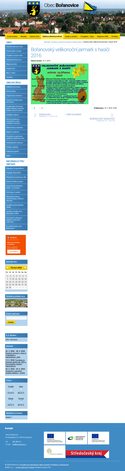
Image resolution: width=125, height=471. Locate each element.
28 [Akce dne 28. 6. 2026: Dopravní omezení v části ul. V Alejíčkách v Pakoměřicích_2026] (26, 284)
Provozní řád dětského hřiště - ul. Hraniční (14, 187)
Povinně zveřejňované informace (14, 101)
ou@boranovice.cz (19, 444)
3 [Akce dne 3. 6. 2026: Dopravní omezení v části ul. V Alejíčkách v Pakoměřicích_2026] (13, 276)
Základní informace (13, 87)
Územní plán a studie (13, 51)
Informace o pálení (13, 192)
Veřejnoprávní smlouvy (14, 143)
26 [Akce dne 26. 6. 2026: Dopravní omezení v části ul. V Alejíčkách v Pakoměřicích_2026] (19, 284)
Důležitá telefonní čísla (14, 47)
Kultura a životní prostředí (52, 36)
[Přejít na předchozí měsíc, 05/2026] (7, 267)
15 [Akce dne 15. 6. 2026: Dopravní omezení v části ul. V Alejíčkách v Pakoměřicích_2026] (7, 282)
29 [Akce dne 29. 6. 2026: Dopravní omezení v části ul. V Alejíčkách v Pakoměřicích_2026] (7, 287)
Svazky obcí (10, 68)
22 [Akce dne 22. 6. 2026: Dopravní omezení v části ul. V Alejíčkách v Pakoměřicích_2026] (7, 284)
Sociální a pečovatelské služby (14, 206)
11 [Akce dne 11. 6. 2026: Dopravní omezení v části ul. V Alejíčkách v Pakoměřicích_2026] (16, 279)
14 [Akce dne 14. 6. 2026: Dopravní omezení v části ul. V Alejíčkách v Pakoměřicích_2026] (26, 279)
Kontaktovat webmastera (29, 465)
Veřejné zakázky (12, 147)
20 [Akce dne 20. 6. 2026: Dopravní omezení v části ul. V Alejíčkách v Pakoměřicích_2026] (22, 282)
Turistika (9, 77)
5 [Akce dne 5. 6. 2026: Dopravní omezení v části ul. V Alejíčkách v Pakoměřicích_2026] (19, 276)
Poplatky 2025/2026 (13, 173)
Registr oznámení (12, 132)
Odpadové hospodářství (15, 168)
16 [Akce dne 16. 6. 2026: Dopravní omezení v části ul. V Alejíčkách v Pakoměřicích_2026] (10, 282)
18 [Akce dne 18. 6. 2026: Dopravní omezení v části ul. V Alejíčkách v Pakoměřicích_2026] (16, 282)
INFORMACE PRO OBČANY (15, 163)
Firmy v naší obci (13, 314)
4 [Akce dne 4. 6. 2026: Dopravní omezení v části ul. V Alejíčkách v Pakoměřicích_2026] (16, 276)
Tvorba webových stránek (24, 467)
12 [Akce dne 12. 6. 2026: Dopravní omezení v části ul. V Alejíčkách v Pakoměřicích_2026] (19, 279)
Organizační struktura (14, 96)
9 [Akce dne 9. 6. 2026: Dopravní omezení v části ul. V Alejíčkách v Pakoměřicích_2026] (10, 279)
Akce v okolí (10, 73)
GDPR (8, 156)
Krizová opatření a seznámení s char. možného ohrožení (13, 121)
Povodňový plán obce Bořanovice (14, 227)
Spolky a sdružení (71, 36)
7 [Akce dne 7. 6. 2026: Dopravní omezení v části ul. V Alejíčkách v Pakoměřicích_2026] (26, 276)
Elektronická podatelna (14, 128)
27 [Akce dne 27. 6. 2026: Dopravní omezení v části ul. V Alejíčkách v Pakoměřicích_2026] (22, 284)
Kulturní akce (77, 42)
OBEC (9, 42)
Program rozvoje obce (14, 55)
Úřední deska (11, 91)
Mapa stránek (44, 465)
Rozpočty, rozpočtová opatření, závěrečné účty (15, 137)
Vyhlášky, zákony (12, 115)
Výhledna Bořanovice (14, 60)
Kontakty (115, 36)
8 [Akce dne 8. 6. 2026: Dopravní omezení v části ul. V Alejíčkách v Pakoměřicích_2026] (7, 279)
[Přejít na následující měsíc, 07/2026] (25, 267)
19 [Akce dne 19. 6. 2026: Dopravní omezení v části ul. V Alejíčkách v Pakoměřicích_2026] (19, 282)
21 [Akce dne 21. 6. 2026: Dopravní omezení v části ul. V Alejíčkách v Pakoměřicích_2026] (26, 282)
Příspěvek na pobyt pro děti (16, 177)
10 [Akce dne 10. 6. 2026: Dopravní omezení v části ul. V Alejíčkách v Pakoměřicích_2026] (13, 279)
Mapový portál (11, 64)
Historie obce (34, 36)
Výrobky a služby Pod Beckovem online (14, 212)
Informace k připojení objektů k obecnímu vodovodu (14, 220)
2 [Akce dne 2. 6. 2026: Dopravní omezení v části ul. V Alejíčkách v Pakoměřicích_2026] (10, 276)
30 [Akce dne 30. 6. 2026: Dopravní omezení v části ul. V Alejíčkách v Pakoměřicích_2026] (10, 287)
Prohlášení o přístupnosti (59, 465)
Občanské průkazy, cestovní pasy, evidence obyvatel (15, 199)
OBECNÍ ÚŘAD (13, 82)
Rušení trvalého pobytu (14, 182)
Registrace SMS (102, 36)
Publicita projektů (12, 151)
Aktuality (24, 36)
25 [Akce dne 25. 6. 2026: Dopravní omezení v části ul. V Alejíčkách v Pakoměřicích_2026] (16, 284)
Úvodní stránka (12, 36)
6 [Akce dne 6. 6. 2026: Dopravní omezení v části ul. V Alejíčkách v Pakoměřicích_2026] (22, 276)
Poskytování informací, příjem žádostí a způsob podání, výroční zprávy (15, 108)
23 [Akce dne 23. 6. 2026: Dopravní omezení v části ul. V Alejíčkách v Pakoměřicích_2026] (10, 284)
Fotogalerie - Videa (87, 36)
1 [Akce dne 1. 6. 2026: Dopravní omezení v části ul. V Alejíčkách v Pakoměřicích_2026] (7, 276)
